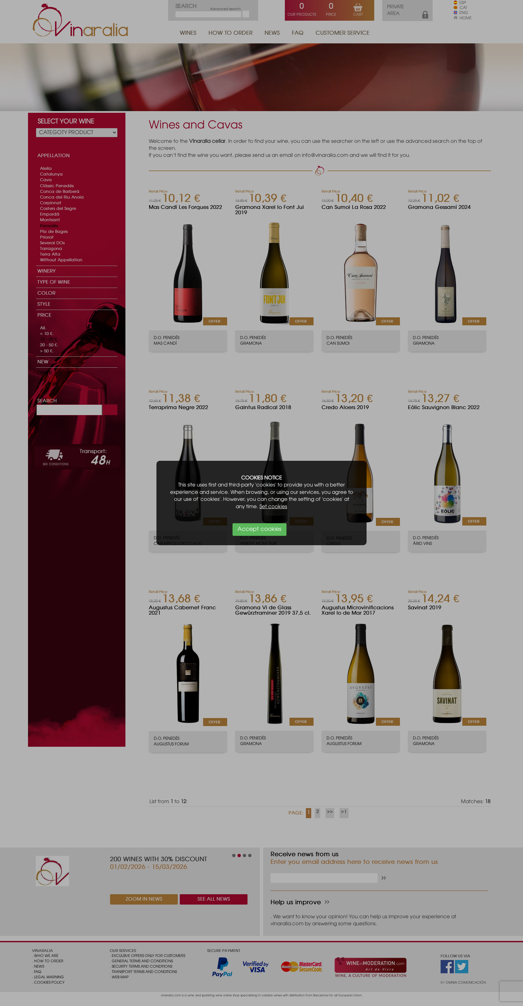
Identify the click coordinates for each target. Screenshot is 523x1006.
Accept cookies (259, 529)
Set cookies (273, 507)
